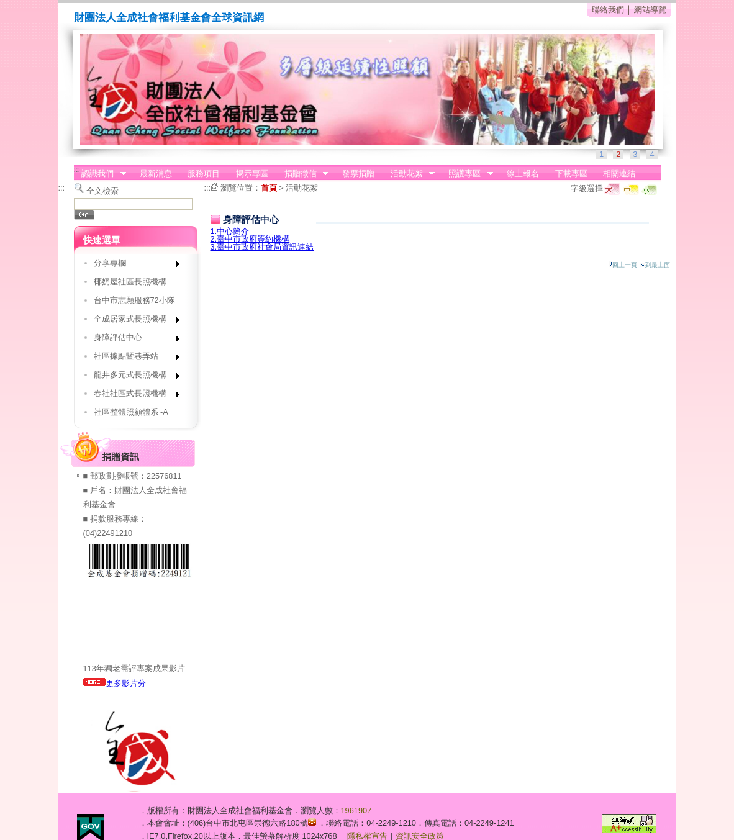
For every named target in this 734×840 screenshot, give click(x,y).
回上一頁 (623, 264)
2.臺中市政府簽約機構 (250, 238)
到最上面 (655, 264)
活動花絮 (409, 174)
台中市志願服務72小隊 (134, 300)
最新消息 (156, 173)
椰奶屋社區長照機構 (130, 281)
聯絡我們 (608, 9)
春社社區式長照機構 (132, 396)
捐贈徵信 (302, 174)
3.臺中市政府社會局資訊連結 (262, 246)
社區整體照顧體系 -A (131, 412)
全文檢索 (102, 191)
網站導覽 (650, 9)
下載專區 (571, 173)
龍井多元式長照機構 (132, 377)
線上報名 (523, 173)
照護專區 (467, 174)
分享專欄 (132, 265)
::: (77, 169)
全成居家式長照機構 (132, 321)
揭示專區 (252, 173)
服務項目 (204, 173)
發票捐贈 (358, 173)
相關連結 (619, 173)
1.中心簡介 (230, 231)
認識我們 (100, 174)
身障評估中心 (132, 340)
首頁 (269, 187)
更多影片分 (114, 683)
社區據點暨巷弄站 (132, 358)
